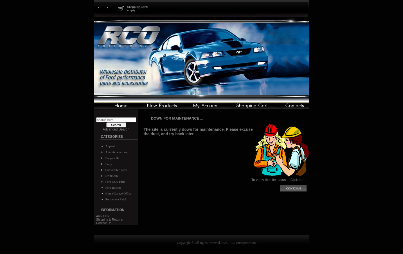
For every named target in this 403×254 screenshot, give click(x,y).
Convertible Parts (116, 169)
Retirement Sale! (115, 199)
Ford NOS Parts (115, 181)
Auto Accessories (116, 152)
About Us (102, 216)
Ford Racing (113, 187)
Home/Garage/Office (118, 193)
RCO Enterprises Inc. (242, 243)
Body (108, 164)
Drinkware (112, 175)
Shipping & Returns (109, 219)
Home (201, 230)
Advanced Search (116, 129)
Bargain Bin (112, 158)
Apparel (110, 146)
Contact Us (103, 223)
